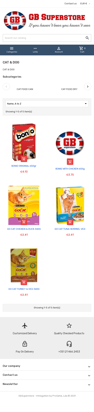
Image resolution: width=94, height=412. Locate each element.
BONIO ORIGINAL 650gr (24, 166)
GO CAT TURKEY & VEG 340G (24, 289)
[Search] (47, 38)
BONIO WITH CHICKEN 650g (70, 168)
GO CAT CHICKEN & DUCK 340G (24, 229)
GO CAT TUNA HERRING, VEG (70, 229)
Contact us (71, 3)
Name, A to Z (47, 103)
